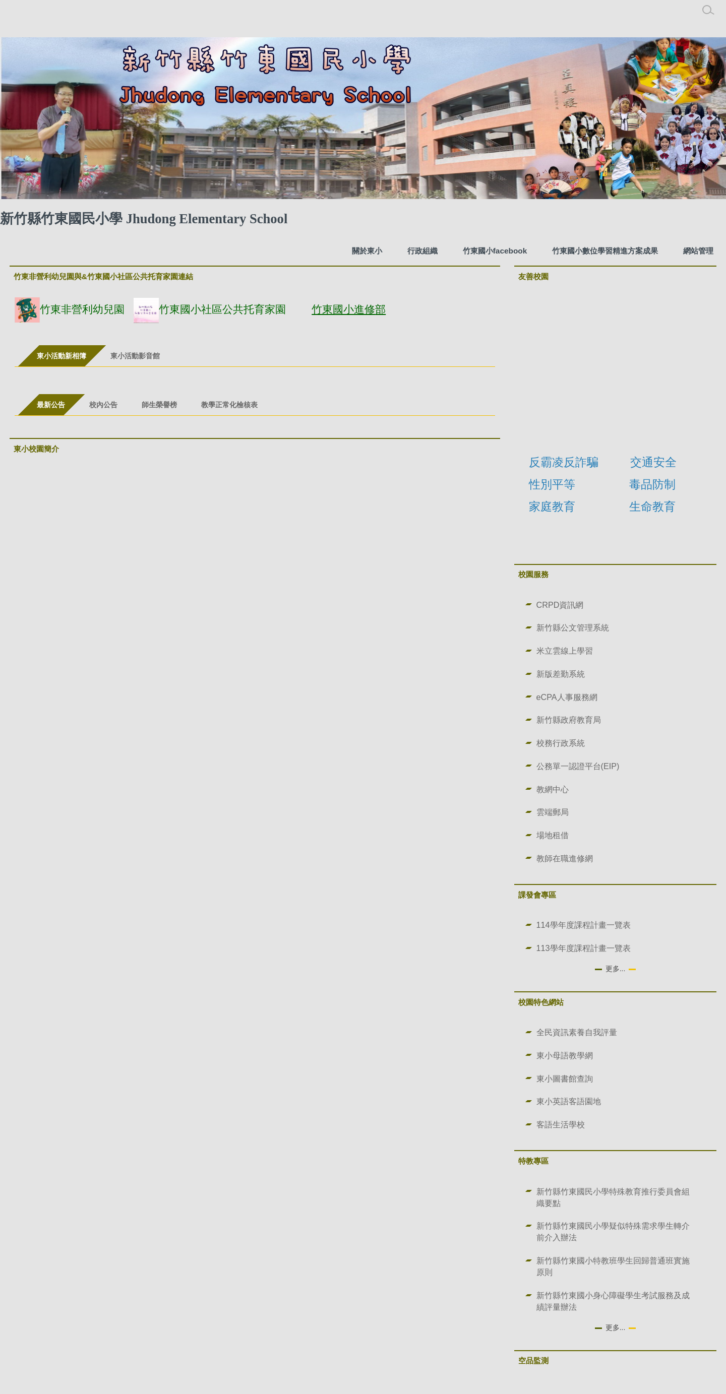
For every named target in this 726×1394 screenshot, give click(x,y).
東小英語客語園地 (568, 1101)
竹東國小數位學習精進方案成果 (605, 250)
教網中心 (552, 789)
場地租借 (552, 835)
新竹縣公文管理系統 (572, 627)
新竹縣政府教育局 (568, 719)
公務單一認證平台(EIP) (578, 766)
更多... (616, 969)
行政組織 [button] (422, 250)
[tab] (61, 356)
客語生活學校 (560, 1124)
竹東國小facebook (495, 250)
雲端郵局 (552, 811)
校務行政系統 (560, 742)
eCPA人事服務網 (566, 697)
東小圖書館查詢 (564, 1078)
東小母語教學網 (564, 1055)
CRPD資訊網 (560, 604)
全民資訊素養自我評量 (576, 1032)
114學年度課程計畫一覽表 (583, 924)
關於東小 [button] (367, 250)
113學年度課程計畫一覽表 (583, 948)
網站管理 (698, 250)
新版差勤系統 (560, 673)
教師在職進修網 (564, 858)
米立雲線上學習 (564, 650)
